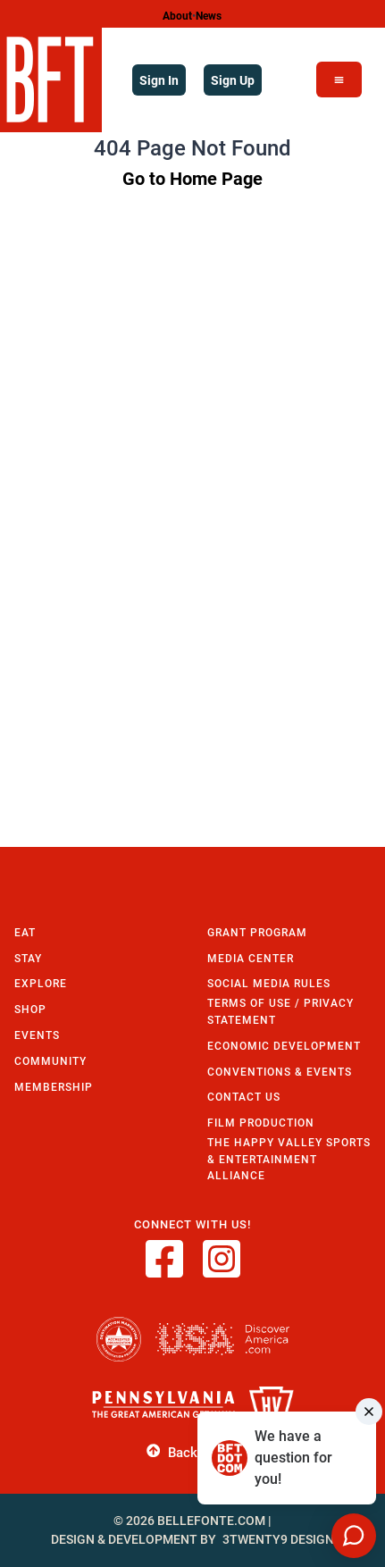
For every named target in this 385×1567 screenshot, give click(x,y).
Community (50, 1061)
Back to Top (192, 1451)
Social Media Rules (269, 983)
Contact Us (243, 1096)
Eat (25, 932)
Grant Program (257, 932)
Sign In (159, 79)
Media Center (250, 958)
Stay (28, 958)
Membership (53, 1087)
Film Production (260, 1122)
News (209, 15)
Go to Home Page (192, 177)
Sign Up (233, 79)
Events (37, 1035)
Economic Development (284, 1045)
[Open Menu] (339, 79)
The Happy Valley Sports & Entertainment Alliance (289, 1158)
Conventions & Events (279, 1071)
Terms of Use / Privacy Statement (280, 1011)
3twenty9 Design (278, 1539)
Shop (30, 1009)
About (177, 15)
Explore (40, 983)
